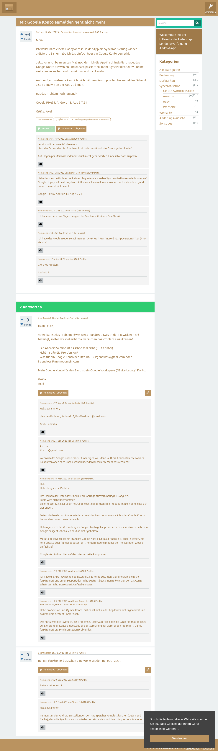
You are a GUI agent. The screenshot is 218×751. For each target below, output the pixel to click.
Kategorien (72, 10)
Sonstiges (165, 123)
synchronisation (45, 119)
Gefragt (40, 32)
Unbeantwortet (43, 10)
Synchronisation (169, 86)
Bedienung (166, 75)
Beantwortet (44, 318)
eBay (166, 101)
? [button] (179, 728)
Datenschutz (192, 748)
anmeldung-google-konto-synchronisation (90, 119)
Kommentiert (45, 139)
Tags (59, 10)
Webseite (169, 107)
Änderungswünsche (172, 118)
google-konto (62, 119)
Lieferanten (167, 80)
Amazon (168, 96)
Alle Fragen (25, 10)
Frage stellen (89, 10)
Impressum (208, 748)
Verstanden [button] (179, 738)
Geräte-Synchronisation (73, 32)
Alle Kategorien (169, 69)
